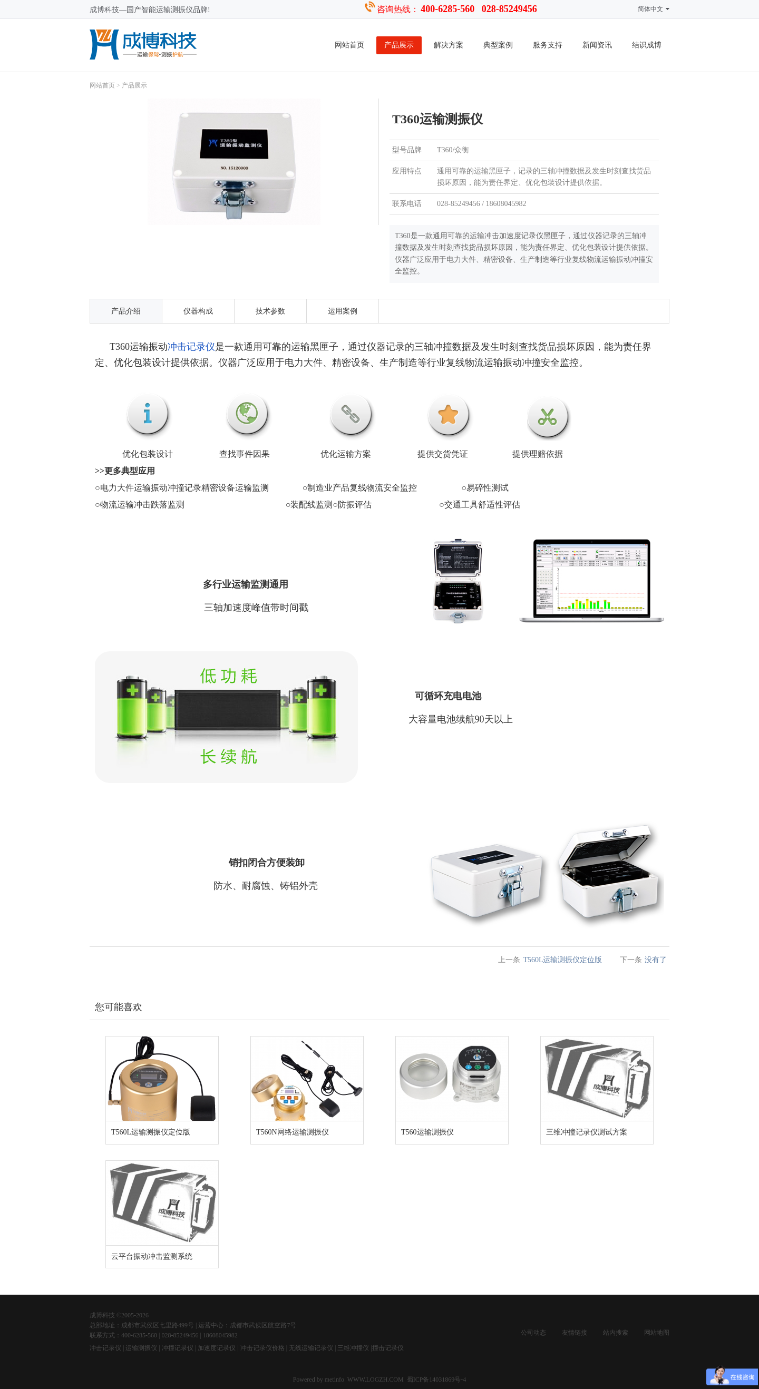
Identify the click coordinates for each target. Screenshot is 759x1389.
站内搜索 (615, 1332)
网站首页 (349, 45)
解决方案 (448, 45)
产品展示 (399, 45)
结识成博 (646, 45)
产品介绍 (126, 311)
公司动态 (533, 1332)
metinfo (335, 1379)
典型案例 (498, 45)
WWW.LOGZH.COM (375, 1379)
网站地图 (656, 1332)
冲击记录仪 (191, 346)
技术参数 (270, 311)
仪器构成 (198, 311)
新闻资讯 (597, 45)
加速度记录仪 (217, 1348)
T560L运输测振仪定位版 (562, 960)
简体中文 (653, 9)
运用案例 (342, 311)
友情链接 (574, 1332)
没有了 (656, 960)
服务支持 (547, 45)
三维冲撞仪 (353, 1348)
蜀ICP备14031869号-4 (436, 1379)
